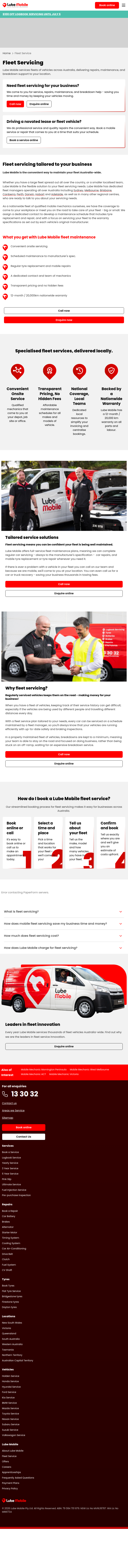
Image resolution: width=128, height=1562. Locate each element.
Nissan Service (10, 1419)
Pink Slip (6, 1179)
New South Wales (12, 1322)
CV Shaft (7, 1270)
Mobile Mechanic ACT (33, 1074)
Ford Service (9, 1392)
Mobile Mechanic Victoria (64, 1074)
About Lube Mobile (13, 1450)
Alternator (8, 1227)
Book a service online (24, 140)
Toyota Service (10, 1413)
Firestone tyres (10, 1302)
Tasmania (8, 1349)
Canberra (9, 194)
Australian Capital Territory (17, 1360)
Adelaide (57, 194)
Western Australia (12, 1344)
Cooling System (11, 1243)
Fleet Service (9, 1456)
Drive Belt (7, 1254)
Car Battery (8, 1216)
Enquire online (39, 104)
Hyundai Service (11, 1386)
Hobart (39, 194)
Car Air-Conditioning (14, 1248)
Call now (15, 104)
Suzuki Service (10, 1430)
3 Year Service (10, 1168)
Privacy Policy (10, 1488)
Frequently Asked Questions (18, 1477)
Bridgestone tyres (12, 1296)
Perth (20, 194)
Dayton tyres (9, 1307)
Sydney (78, 190)
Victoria (6, 1328)
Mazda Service (10, 1408)
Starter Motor (9, 1232)
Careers (6, 1467)
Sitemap (7, 1118)
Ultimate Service (11, 1184)
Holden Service (10, 1376)
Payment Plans (10, 1483)
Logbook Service (11, 1157)
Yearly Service (10, 1163)
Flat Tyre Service (11, 1291)
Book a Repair (10, 1211)
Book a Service (10, 1152)
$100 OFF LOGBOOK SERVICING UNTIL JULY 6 (32, 14)
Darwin (29, 194)
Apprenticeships (11, 1472)
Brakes (6, 1221)
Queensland (9, 1333)
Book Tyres (8, 1285)
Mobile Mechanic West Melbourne (89, 1069)
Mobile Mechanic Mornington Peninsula (43, 1069)
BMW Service (9, 1403)
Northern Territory (12, 1355)
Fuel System (9, 1264)
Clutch (6, 1259)
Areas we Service (13, 1110)
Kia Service (8, 1397)
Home (7, 53)
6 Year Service (10, 1173)
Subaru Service (11, 1424)
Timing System (10, 1237)
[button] (64, 911)
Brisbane (106, 190)
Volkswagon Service (13, 1435)
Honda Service (10, 1381)
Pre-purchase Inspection (16, 1195)
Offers (5, 1461)
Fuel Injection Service (14, 1190)
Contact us (9, 1103)
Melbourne (91, 190)
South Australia (11, 1339)
